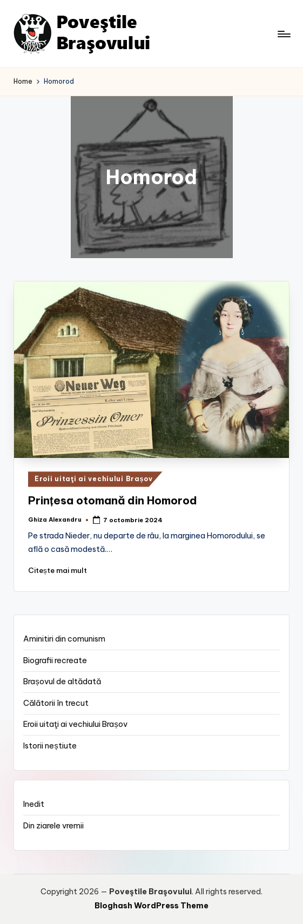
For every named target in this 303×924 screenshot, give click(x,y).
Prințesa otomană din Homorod (112, 500)
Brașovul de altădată (61, 681)
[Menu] (283, 34)
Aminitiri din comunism (64, 639)
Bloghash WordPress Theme (151, 905)
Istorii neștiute (49, 746)
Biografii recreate (55, 660)
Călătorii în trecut (56, 703)
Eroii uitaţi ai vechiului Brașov (94, 479)
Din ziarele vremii (53, 826)
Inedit (33, 804)
